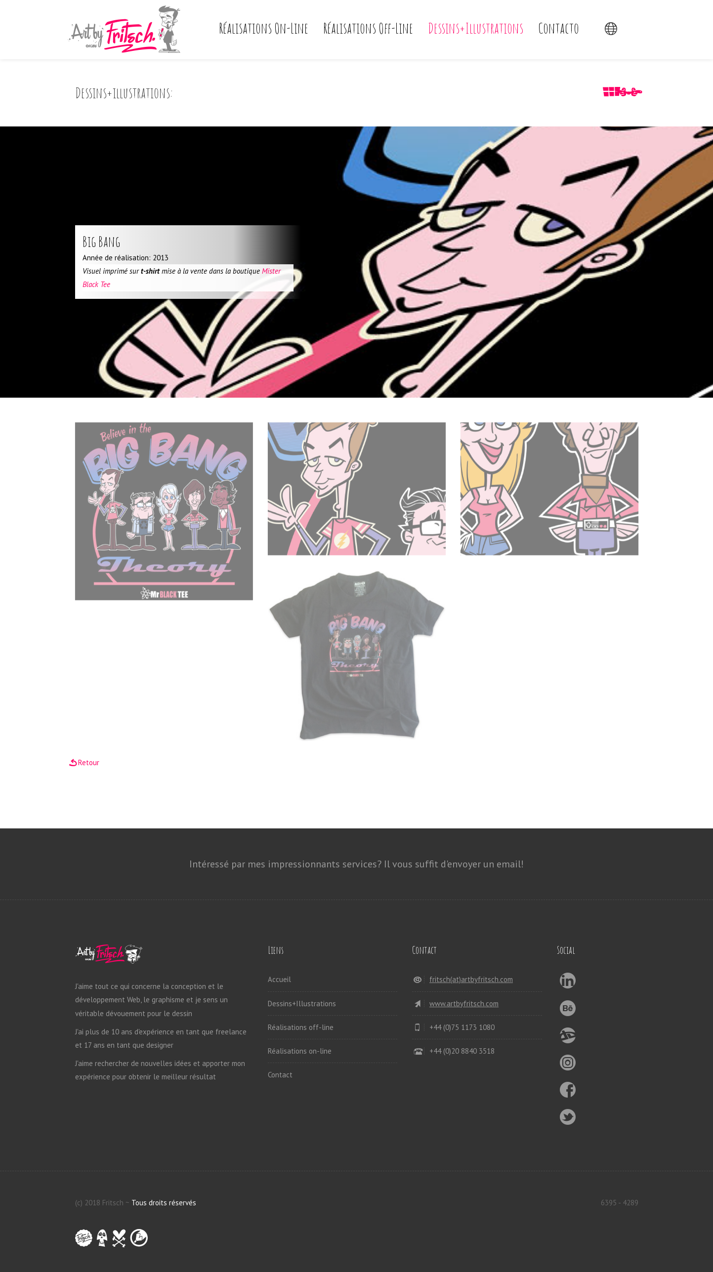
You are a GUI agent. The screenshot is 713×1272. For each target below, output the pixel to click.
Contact (280, 1074)
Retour (88, 762)
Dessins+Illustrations (475, 28)
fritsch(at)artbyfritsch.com (471, 979)
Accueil (279, 979)
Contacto (558, 28)
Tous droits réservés (163, 1202)
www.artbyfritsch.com (464, 1003)
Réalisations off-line (368, 28)
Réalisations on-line (263, 28)
